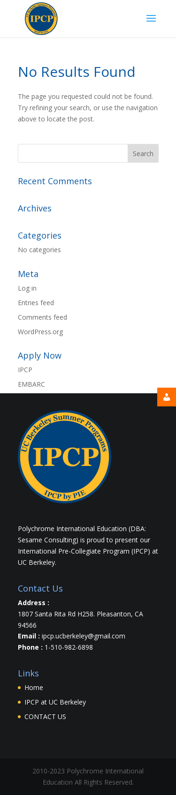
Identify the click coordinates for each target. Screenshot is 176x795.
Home (33, 687)
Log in (27, 288)
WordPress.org (40, 331)
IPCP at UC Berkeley (55, 702)
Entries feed (36, 302)
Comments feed (42, 317)
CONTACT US (45, 716)
